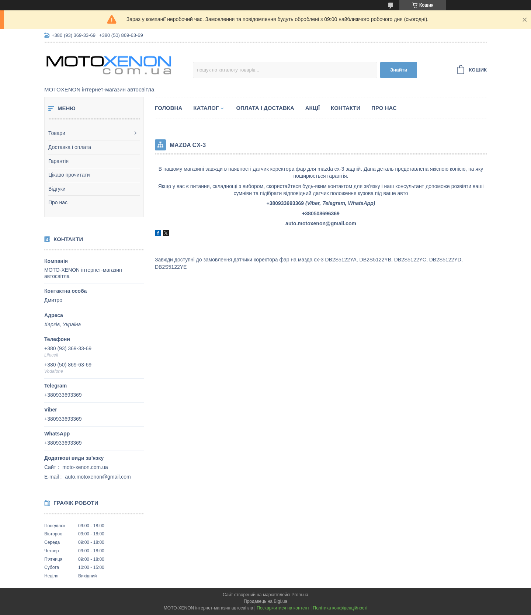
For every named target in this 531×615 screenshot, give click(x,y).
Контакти (345, 108)
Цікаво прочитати (69, 175)
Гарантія (58, 161)
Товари (56, 133)
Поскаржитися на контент (283, 608)
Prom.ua (300, 594)
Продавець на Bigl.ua (265, 601)
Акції (312, 108)
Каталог (206, 108)
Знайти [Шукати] (398, 70)
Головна (168, 108)
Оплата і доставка (265, 108)
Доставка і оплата (69, 147)
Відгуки (57, 189)
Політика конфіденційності (340, 608)
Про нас (57, 202)
